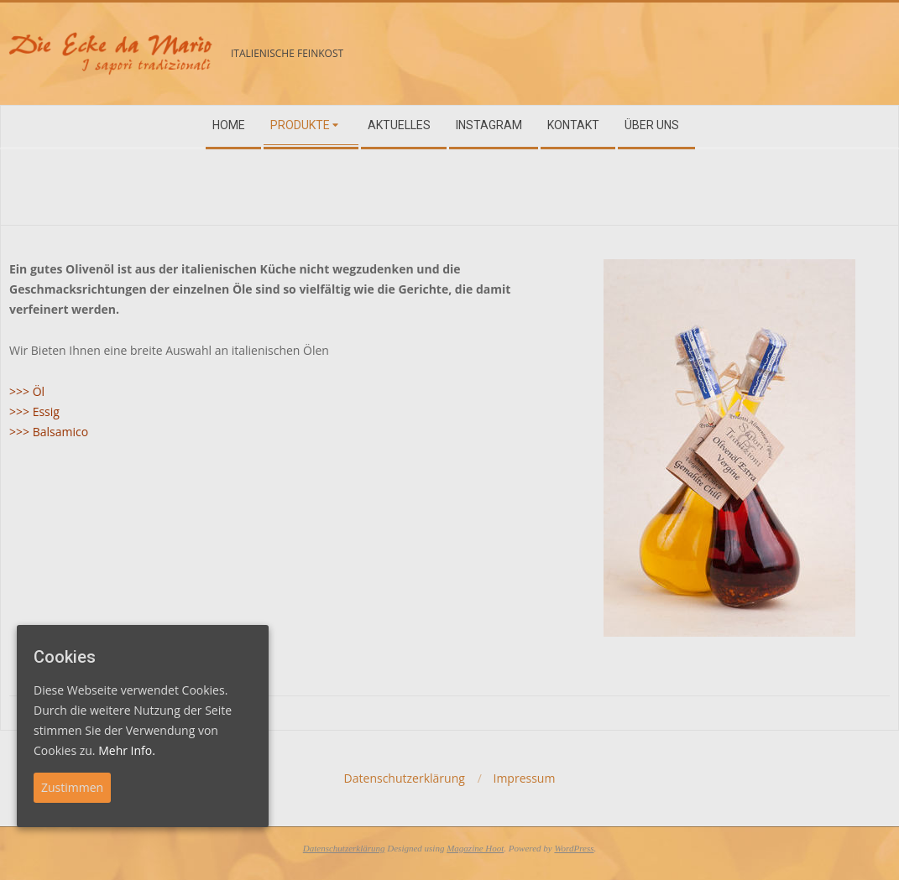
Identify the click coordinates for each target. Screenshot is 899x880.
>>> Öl (26, 391)
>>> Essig (34, 411)
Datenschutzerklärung (344, 848)
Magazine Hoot (475, 848)
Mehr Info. (126, 750)
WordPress (573, 848)
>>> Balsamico (48, 432)
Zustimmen (72, 787)
